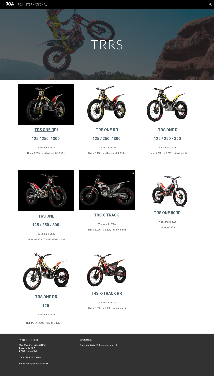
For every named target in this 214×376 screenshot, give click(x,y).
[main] (107, 44)
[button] (210, 4)
